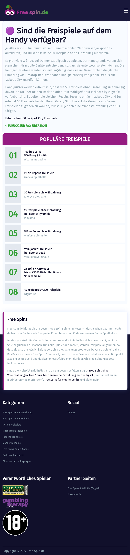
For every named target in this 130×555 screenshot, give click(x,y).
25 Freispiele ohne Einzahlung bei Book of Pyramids (42, 212)
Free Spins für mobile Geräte (62, 379)
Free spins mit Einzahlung (16, 418)
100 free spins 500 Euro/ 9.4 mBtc (35, 153)
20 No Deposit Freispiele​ (39, 173)
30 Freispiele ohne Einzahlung (42, 192)
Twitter (71, 412)
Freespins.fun (75, 494)
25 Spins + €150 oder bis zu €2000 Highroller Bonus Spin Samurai (42, 272)
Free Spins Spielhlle (79, 488)
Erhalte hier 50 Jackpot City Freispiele (31, 118)
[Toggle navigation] (126, 10)
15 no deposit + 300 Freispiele (42, 289)
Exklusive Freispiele (13, 455)
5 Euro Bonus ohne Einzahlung (42, 231)
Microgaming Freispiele (15, 430)
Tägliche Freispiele (13, 437)
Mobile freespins (12, 443)
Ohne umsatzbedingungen (17, 461)
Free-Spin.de (36, 551)
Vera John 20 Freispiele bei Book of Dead (38, 250)
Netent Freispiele (12, 424)
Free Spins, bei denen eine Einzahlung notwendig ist (61, 375)
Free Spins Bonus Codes (16, 449)
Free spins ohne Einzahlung (17, 412)
